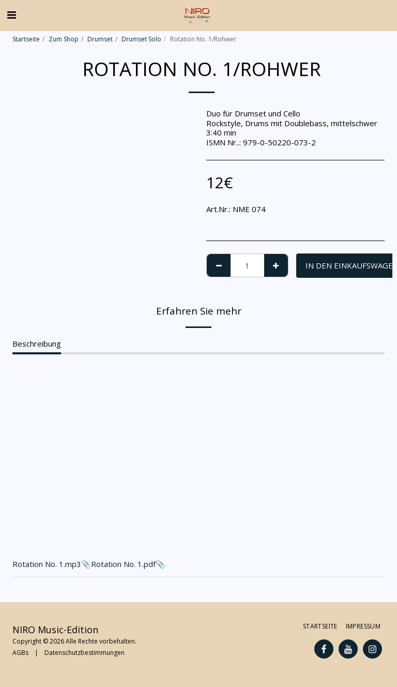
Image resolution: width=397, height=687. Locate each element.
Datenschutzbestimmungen (84, 652)
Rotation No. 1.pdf (123, 564)
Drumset (100, 39)
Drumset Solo (141, 39)
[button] (11, 14)
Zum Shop (64, 39)
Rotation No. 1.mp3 (46, 564)
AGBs (20, 652)
